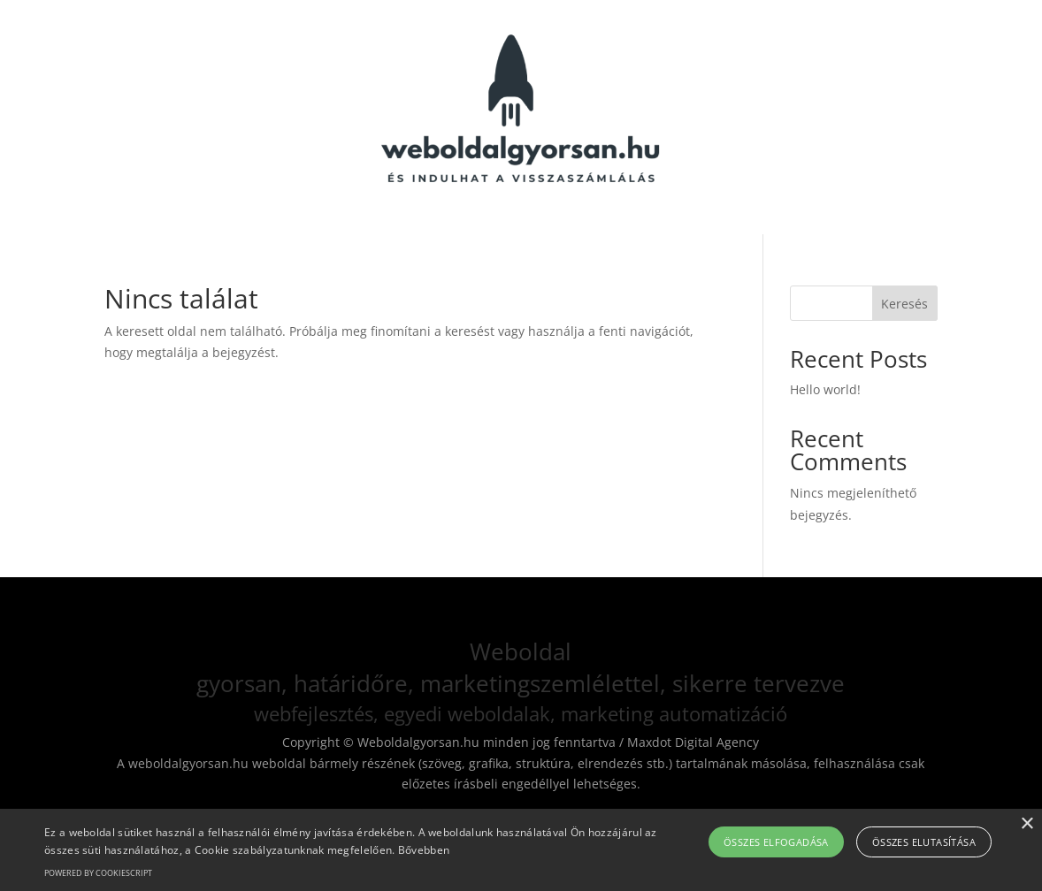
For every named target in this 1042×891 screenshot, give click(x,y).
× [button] (1026, 824)
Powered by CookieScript (98, 873)
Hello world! (825, 389)
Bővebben (423, 849)
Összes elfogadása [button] (776, 842)
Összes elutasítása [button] (924, 842)
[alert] (521, 850)
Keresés (904, 303)
